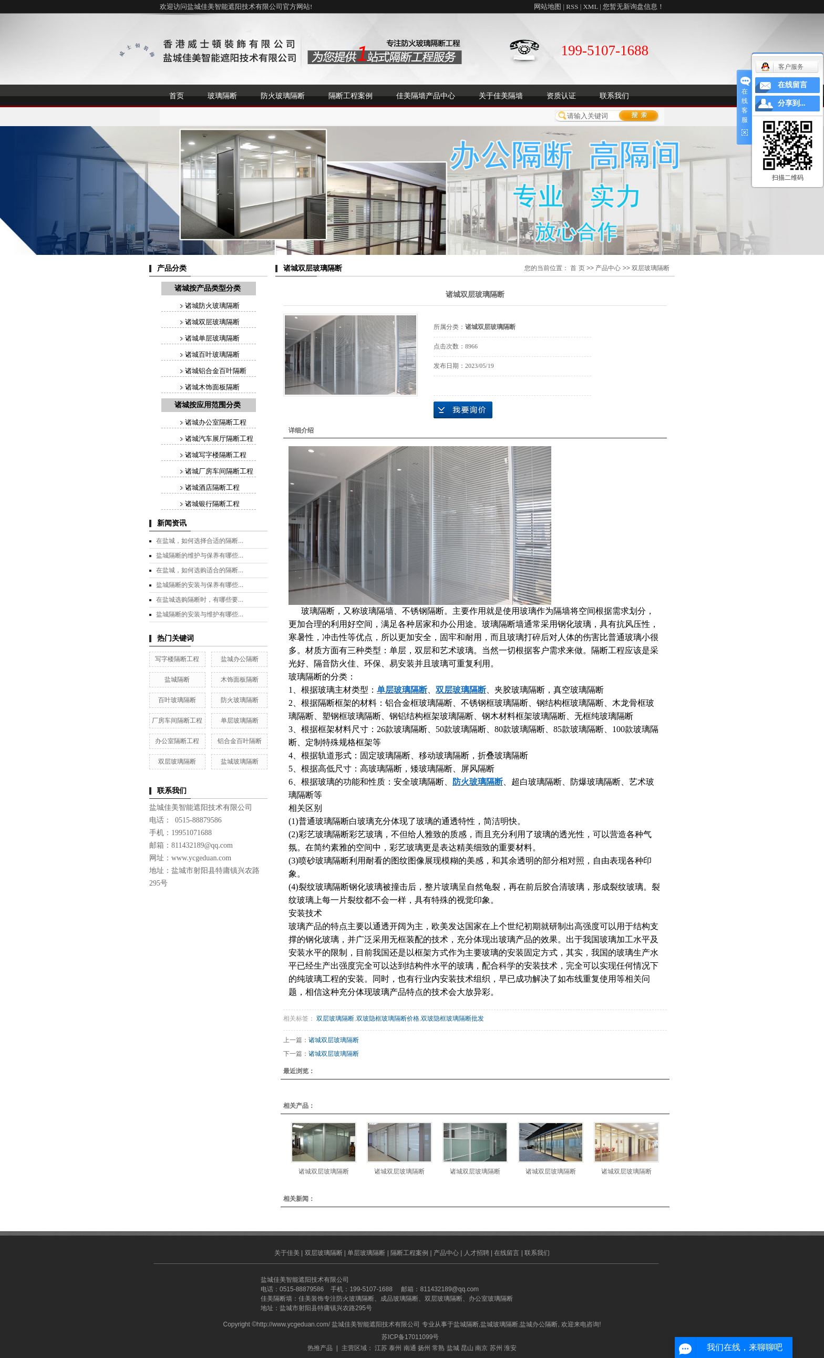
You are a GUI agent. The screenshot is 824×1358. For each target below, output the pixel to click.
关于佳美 (287, 1253)
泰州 (395, 1348)
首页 (176, 95)
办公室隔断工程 (177, 741)
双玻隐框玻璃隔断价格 (387, 1018)
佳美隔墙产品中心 (425, 95)
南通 (410, 1348)
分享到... (792, 103)
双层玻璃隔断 (177, 761)
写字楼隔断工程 (177, 659)
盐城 (453, 1348)
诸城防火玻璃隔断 (212, 306)
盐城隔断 (177, 679)
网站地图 (547, 7)
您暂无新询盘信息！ (633, 7)
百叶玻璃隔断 (177, 700)
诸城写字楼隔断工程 (215, 455)
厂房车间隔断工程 (177, 720)
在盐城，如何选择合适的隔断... (199, 540)
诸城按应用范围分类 (207, 405)
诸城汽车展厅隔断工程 (219, 439)
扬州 (424, 1348)
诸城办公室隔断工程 (215, 422)
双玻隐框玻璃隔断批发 (452, 1018)
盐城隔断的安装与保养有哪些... (199, 585)
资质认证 (561, 95)
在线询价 (463, 410)
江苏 (381, 1348)
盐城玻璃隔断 (240, 761)
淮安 (510, 1348)
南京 (481, 1348)
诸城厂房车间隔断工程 (219, 471)
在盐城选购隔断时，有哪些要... (199, 599)
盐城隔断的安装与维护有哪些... (199, 614)
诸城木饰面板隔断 (212, 387)
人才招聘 (476, 1253)
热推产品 (320, 1348)
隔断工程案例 (350, 95)
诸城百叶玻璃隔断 (212, 354)
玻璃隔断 (222, 95)
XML (590, 7)
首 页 (577, 268)
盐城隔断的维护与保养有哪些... (199, 555)
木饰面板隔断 (240, 679)
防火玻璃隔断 (283, 95)
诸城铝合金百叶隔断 (215, 371)
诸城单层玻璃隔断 (212, 338)
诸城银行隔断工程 (212, 504)
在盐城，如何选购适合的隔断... (199, 570)
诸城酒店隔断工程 (212, 487)
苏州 (496, 1348)
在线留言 (506, 1253)
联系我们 (614, 95)
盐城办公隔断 (240, 659)
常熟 (438, 1348)
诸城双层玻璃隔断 (212, 322)
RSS (572, 7)
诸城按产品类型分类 (207, 288)
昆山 (467, 1348)
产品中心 (608, 268)
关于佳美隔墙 (501, 95)
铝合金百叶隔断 (240, 741)
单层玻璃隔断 (240, 720)
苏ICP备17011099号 (410, 1337)
